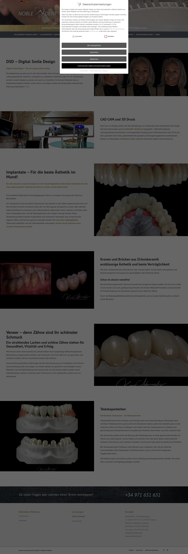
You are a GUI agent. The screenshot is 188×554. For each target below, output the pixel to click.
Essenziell (77, 36)
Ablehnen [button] (94, 59)
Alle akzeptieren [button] (94, 45)
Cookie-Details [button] (84, 70)
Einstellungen (94, 31)
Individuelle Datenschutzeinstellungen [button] (94, 65)
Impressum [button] (105, 70)
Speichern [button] (94, 52)
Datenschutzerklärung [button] (95, 70)
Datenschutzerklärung (116, 29)
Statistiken (109, 36)
